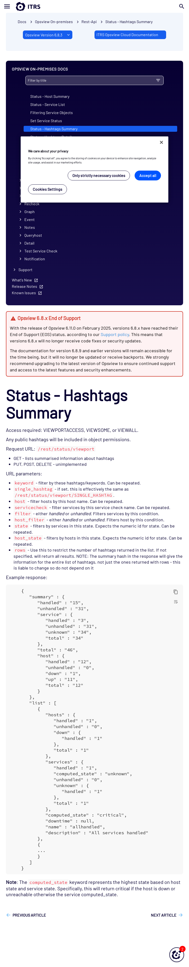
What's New (22, 280)
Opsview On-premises (54, 21)
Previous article (29, 915)
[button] (176, 954)
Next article (163, 915)
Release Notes (24, 286)
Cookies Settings (47, 189)
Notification (34, 258)
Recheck (31, 203)
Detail (29, 243)
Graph (29, 211)
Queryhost (33, 235)
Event (29, 219)
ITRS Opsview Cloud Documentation (127, 34)
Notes (29, 227)
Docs (22, 21)
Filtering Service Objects (51, 112)
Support (25, 269)
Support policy (115, 334)
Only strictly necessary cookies (98, 175)
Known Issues (24, 292)
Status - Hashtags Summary (129, 21)
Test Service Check (40, 251)
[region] (94, 169)
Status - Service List (47, 104)
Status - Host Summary (49, 96)
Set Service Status (46, 120)
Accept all (147, 175)
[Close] (161, 142)
